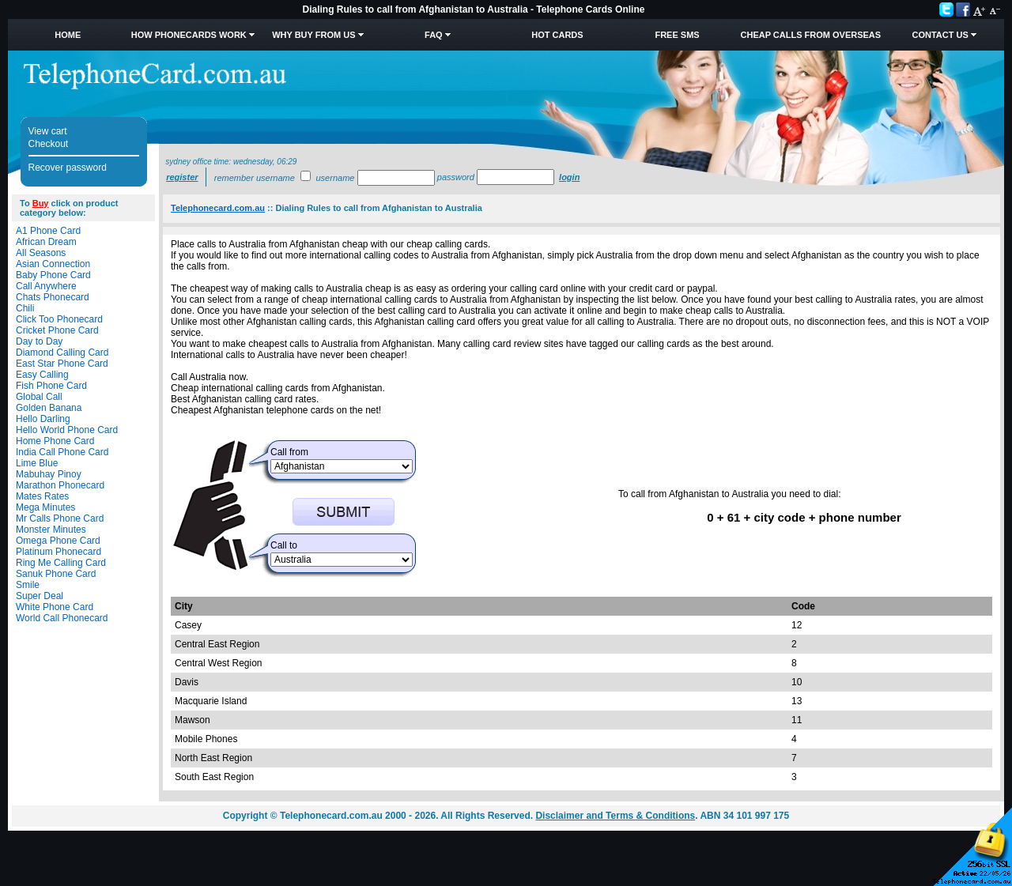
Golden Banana (48, 407)
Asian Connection (53, 264)
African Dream (46, 241)
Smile (28, 584)
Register (182, 177)
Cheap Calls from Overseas (811, 35)
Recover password (67, 167)
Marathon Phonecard (60, 485)
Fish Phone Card (51, 385)
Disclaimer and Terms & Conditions (615, 815)
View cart (47, 131)
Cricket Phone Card (57, 330)
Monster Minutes (51, 529)
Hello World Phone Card (67, 429)
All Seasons (41, 252)
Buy (40, 203)
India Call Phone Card (62, 452)
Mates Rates (42, 496)
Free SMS (677, 35)
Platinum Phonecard (58, 551)
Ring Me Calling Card (61, 562)
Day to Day (39, 341)
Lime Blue (37, 463)
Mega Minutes (45, 507)
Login (569, 177)
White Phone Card (54, 607)
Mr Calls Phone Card (60, 518)
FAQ (434, 35)
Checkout (48, 143)
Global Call (39, 396)
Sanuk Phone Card (56, 573)
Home (68, 35)
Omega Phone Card (58, 540)
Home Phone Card (55, 441)
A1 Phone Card (48, 230)
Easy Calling (42, 374)
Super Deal (39, 595)
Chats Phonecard (52, 297)
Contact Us (940, 35)
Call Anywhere (46, 286)
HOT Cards (557, 35)
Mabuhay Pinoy (48, 474)
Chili (25, 308)
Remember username (254, 178)
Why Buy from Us (313, 35)
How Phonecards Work (189, 35)
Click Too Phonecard (59, 319)
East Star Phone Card (62, 363)
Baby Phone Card (53, 275)
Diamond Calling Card (62, 352)
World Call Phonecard (62, 618)
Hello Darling (43, 418)
